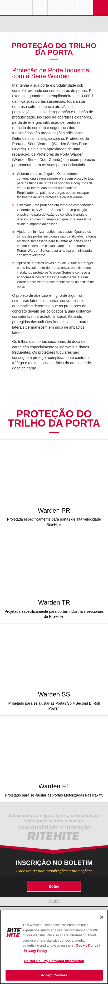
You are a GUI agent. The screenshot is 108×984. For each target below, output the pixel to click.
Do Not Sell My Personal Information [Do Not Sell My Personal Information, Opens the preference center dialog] (54, 961)
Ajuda (54, 901)
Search (85, 7)
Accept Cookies (54, 975)
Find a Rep (55, 7)
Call (70, 7)
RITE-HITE (16, 7)
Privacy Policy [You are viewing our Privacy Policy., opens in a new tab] (35, 951)
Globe (40, 7)
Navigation (100, 7)
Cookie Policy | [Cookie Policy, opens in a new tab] (88, 945)
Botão (54, 886)
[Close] (101, 917)
